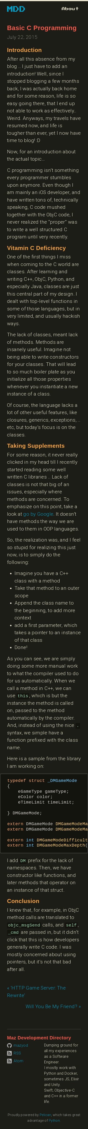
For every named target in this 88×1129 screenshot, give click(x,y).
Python (54, 1120)
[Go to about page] (70, 9)
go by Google (38, 514)
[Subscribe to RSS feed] (14, 1053)
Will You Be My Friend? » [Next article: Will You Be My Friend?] (53, 1006)
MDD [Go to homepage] (16, 9)
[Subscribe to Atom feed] (15, 1060)
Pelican (45, 1115)
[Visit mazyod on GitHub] (17, 1045)
